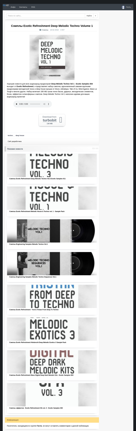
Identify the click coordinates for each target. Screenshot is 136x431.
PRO (10, 7)
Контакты (32, 7)
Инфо (22, 7)
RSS (42, 7)
